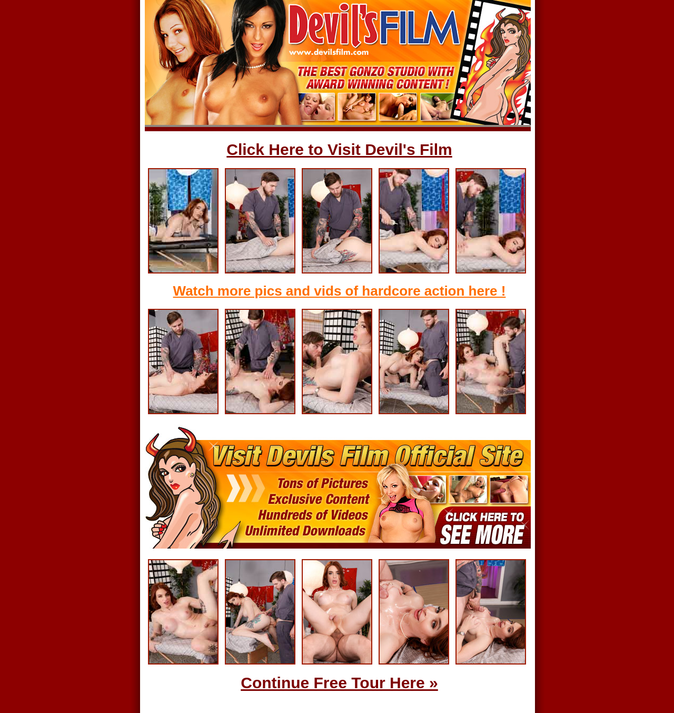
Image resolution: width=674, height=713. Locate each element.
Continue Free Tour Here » (339, 682)
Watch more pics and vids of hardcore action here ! (339, 291)
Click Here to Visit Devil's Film (339, 149)
